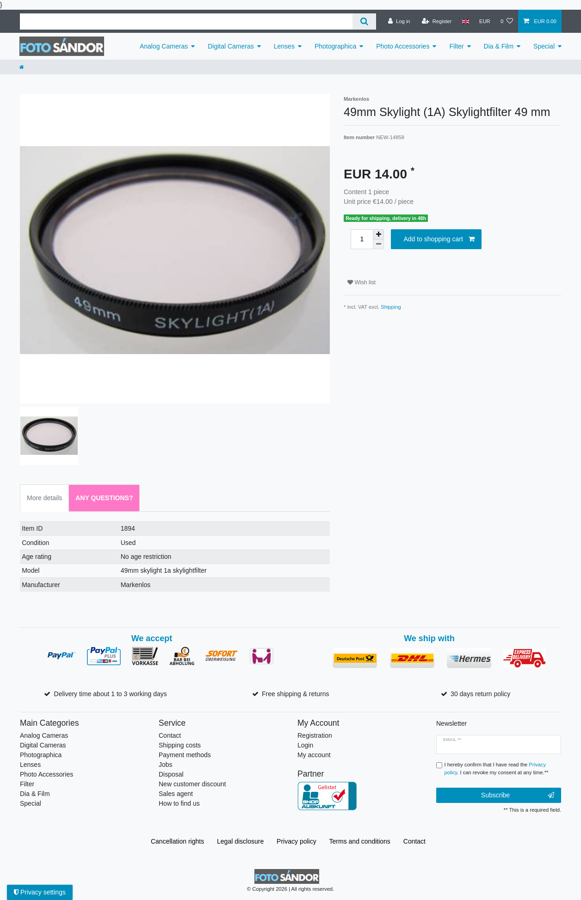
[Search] (364, 21)
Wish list (361, 282)
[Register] (437, 21)
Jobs (166, 764)
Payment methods (185, 755)
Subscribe (517, 795)
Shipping (391, 307)
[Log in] (399, 21)
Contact (170, 735)
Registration (314, 735)
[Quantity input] (362, 239)
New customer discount (192, 784)
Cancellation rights (177, 841)
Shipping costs (180, 745)
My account (314, 755)
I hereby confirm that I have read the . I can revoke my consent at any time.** (497, 768)
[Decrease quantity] (378, 244)
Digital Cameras (231, 46)
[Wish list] (506, 21)
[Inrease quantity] (378, 234)
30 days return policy (480, 694)
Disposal (171, 774)
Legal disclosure (240, 841)
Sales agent (176, 793)
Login (305, 745)
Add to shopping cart (439, 239)
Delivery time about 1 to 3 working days (110, 694)
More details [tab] (44, 498)
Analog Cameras (164, 46)
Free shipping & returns (295, 694)
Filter (456, 46)
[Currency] (484, 21)
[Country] (465, 21)
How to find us (179, 803)
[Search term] (186, 21)
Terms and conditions (359, 841)
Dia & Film (499, 46)
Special (544, 46)
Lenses (284, 46)
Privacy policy (296, 841)
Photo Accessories (402, 46)
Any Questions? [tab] (104, 498)
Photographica (335, 46)
